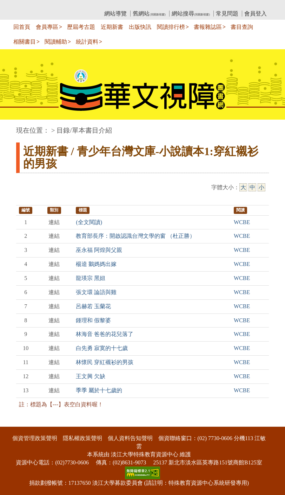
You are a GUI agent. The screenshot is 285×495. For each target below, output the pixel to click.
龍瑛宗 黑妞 (90, 278)
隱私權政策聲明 (82, 438)
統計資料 (87, 42)
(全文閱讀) (89, 222)
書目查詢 (242, 27)
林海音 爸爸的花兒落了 (104, 334)
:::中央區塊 (13, 127)
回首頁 (21, 27)
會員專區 (47, 27)
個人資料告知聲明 (130, 438)
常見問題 (227, 14)
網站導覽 (115, 14)
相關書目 (24, 42)
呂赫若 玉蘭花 (93, 306)
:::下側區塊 (13, 422)
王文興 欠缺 (90, 376)
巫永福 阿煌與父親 (99, 250)
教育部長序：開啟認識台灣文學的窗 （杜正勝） (135, 236)
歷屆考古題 (81, 27)
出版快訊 (140, 27)
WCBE (242, 222)
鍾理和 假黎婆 (93, 320)
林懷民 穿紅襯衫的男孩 (104, 362)
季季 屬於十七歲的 (99, 390)
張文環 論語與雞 (96, 292)
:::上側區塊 (29, 5)
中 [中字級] (252, 187)
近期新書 (112, 27)
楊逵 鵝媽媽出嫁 (96, 264)
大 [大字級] (243, 187)
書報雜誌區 (208, 27)
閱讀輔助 (56, 42)
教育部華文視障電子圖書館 (78, 5)
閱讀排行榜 (171, 27)
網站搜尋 (191, 14)
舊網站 (149, 14)
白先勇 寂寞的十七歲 (102, 348)
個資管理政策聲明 (34, 438)
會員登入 (255, 14)
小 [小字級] (261, 187)
